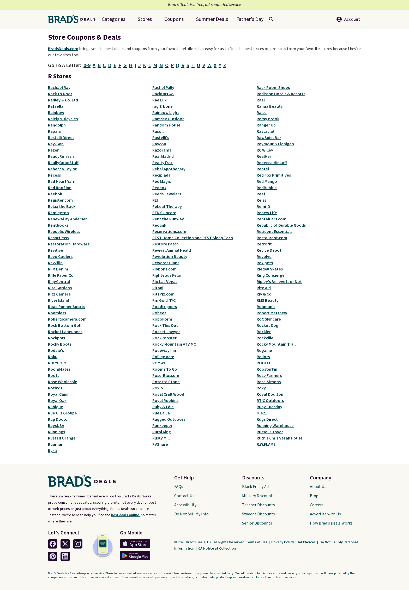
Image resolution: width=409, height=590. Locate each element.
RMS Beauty (268, 300)
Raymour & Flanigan (275, 144)
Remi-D (263, 206)
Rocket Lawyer (166, 332)
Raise (262, 113)
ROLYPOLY (57, 363)
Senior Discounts (257, 523)
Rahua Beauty (270, 106)
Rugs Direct (267, 419)
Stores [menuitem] (145, 19)
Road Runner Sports (66, 307)
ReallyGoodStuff (63, 163)
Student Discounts (258, 514)
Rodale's (56, 350)
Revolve (264, 257)
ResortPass (58, 238)
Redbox (159, 188)
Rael (261, 100)
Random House (166, 125)
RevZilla (55, 263)
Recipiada (161, 175)
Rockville (265, 338)
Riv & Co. (265, 294)
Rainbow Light (165, 113)
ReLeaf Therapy (167, 206)
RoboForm (162, 319)
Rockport (56, 338)
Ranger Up (266, 125)
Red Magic (161, 181)
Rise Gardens (60, 288)
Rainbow (56, 113)
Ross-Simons (269, 382)
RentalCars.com (271, 219)
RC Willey (265, 150)
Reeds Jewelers (166, 194)
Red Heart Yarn (61, 181)
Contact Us (184, 495)
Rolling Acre (163, 357)
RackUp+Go (163, 94)
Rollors (263, 357)
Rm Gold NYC (164, 300)
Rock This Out (165, 325)
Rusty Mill (161, 438)
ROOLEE (264, 363)
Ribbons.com (164, 269)
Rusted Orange (62, 438)
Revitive (55, 250)
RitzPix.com (163, 294)
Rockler (264, 332)
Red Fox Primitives (274, 175)
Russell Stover (270, 432)
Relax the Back (61, 206)
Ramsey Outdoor (168, 119)
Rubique (55, 407)
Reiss (261, 200)
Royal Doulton (270, 394)
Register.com (60, 200)
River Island (58, 300)
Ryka (52, 451)
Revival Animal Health (172, 250)
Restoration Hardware (69, 244)
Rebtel (263, 169)
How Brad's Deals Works (331, 523)
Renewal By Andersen (68, 219)
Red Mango (267, 181)
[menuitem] (212, 19)
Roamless (57, 313)
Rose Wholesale (62, 382)
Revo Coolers (60, 257)
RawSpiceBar (269, 138)
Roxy (261, 388)
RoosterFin (267, 369)
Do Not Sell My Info (191, 514)
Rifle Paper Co (61, 275)
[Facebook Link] (53, 544)
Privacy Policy (283, 542)
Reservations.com (169, 231)
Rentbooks (58, 225)
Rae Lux (159, 100)
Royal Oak (57, 401)
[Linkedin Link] (65, 556)
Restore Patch (165, 244)
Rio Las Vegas (164, 282)
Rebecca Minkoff (272, 163)
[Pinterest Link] (53, 556)
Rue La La (161, 413)
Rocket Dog (267, 325)
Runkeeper (162, 426)
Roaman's (266, 307)
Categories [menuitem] (113, 19)
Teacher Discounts (258, 505)
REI (155, 200)
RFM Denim (58, 269)
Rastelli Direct (61, 138)
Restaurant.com (272, 238)
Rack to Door (60, 94)
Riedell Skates (270, 269)
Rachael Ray (59, 88)
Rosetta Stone (166, 382)
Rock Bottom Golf (65, 325)
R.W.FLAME (266, 444)
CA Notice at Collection (217, 548)
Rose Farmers (269, 375)
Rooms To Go (164, 369)
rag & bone (162, 106)
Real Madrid (163, 156)
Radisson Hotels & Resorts (281, 94)
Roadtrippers (164, 307)
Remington (58, 213)
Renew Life (267, 213)
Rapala (54, 131)
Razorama (162, 150)
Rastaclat (266, 131)
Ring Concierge (271, 275)
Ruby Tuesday (269, 407)
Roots (53, 375)
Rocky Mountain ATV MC (174, 344)
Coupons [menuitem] (174, 19)
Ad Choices (307, 542)
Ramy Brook (268, 119)
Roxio (157, 388)
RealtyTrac (162, 163)
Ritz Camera (59, 294)
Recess (54, 175)
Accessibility (185, 505)
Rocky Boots (59, 344)
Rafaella (55, 106)
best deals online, (125, 515)
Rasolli (158, 131)
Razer (53, 150)
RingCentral (59, 282)
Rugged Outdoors (168, 419)
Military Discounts (258, 495)
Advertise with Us (325, 514)
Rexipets (265, 263)
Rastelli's (160, 138)
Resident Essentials (274, 231)
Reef (261, 194)
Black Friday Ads (256, 486)
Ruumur (55, 444)
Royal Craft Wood (168, 394)
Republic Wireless (64, 231)
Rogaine (264, 350)
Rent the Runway (168, 219)
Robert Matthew (272, 313)
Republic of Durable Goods (281, 225)
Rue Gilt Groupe (62, 413)
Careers (316, 505)
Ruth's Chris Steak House (280, 438)
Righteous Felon (167, 275)
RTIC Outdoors (270, 401)
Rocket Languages (65, 332)
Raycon (159, 144)
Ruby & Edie (163, 407)
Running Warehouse (275, 426)
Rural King (161, 432)
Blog (314, 495)
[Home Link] (74, 19)
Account (348, 19)
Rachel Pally (163, 88)
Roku (52, 357)
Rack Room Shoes (273, 88)
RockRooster (164, 338)
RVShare (160, 444)
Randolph (57, 125)
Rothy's (55, 388)
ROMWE (159, 363)
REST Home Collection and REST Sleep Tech (192, 238)
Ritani (157, 288)
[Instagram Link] (78, 544)
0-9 (87, 65)
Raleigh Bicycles (63, 119)
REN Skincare (164, 213)
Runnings (56, 432)
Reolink (159, 225)
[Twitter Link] (65, 544)
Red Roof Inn (59, 188)
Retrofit (264, 244)
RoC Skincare (269, 319)
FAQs (178, 486)
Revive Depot (269, 250)
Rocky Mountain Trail (276, 344)
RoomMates (59, 369)
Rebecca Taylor (62, 169)
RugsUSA (56, 426)
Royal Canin (59, 394)
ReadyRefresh (61, 156)
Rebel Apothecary (168, 169)
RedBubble (267, 188)
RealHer (264, 156)
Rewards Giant (165, 263)
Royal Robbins (165, 401)
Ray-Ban (56, 144)
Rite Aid (264, 288)
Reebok (55, 194)
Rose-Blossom (165, 375)
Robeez (159, 313)
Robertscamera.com (67, 319)
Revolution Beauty (169, 257)
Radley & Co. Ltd (63, 100)
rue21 (262, 413)
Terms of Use (257, 542)
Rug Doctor (58, 419)
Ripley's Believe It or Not (279, 282)
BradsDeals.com (63, 49)
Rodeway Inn (164, 350)
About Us (318, 486)
